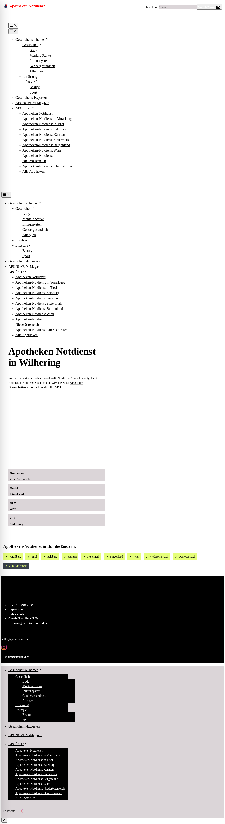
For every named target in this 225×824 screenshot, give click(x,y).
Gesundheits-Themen (32, 39)
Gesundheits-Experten (31, 97)
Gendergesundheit (42, 66)
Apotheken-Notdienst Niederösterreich (40, 788)
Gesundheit (32, 45)
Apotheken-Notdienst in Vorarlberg (47, 119)
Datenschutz (16, 614)
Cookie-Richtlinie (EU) (23, 618)
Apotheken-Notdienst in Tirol (43, 124)
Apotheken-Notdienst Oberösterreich (48, 166)
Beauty (35, 87)
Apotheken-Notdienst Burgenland (46, 145)
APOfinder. (76, 382)
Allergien (36, 71)
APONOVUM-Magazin (32, 103)
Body (33, 50)
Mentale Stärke (40, 55)
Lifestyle (30, 82)
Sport (33, 92)
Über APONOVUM (20, 605)
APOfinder (24, 108)
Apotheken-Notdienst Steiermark (45, 140)
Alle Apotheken (33, 171)
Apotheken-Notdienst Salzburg (44, 129)
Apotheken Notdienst (37, 113)
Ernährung (29, 76)
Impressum (15, 609)
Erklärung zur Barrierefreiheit (28, 623)
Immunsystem (39, 61)
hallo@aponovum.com (15, 639)
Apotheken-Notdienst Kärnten (43, 134)
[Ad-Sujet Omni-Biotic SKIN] (70, 463)
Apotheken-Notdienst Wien (41, 150)
